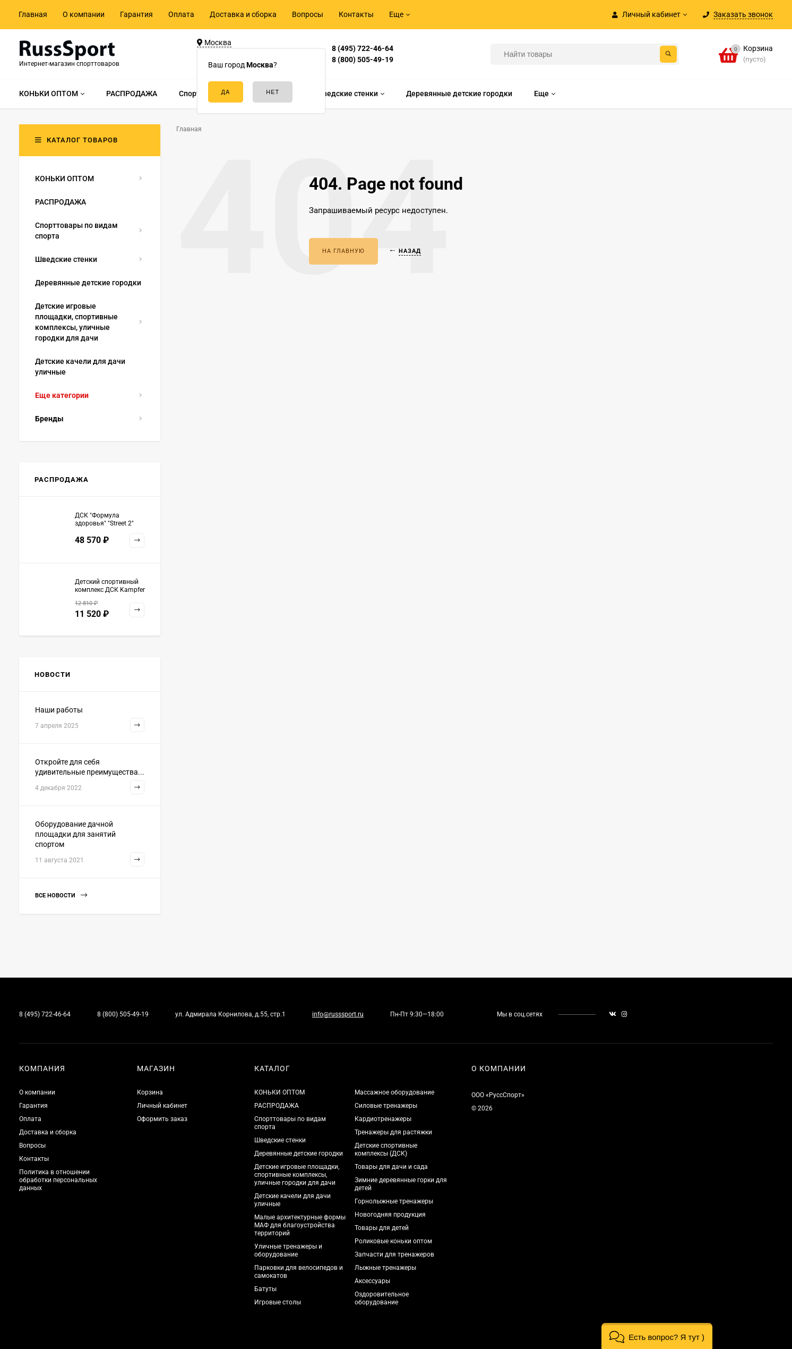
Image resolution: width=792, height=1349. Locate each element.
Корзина (150, 1092)
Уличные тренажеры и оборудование (288, 1250)
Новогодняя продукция (390, 1214)
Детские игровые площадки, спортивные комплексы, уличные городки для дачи (296, 1174)
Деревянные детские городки (298, 1153)
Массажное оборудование (394, 1092)
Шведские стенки (280, 1140)
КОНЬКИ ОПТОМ (279, 1092)
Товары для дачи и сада (391, 1166)
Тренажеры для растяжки (393, 1132)
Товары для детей (382, 1228)
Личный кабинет (162, 1105)
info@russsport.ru (338, 1014)
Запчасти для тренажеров (394, 1254)
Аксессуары (372, 1281)
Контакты (356, 14)
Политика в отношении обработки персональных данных (58, 1180)
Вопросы (307, 14)
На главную (343, 251)
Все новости (61, 895)
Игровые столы (277, 1302)
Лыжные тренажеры (385, 1267)
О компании (84, 14)
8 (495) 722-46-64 (362, 48)
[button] (656, 1336)
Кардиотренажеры (383, 1119)
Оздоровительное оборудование (382, 1298)
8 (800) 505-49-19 (362, 59)
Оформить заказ (162, 1119)
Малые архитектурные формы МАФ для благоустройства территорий (300, 1225)
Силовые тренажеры (386, 1105)
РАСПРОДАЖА (276, 1105)
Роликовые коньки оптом (393, 1241)
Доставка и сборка (243, 14)
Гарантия (136, 14)
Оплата (181, 14)
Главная (33, 14)
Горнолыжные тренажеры (394, 1201)
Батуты (265, 1289)
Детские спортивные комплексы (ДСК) (386, 1149)
